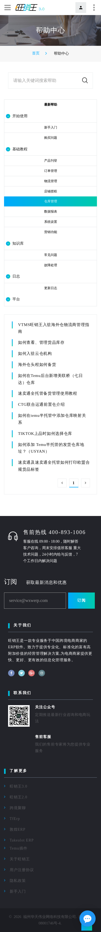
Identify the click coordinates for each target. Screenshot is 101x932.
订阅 (81, 600)
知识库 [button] (15, 243)
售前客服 (43, 737)
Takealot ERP (22, 840)
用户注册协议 (22, 870)
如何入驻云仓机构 (35, 353)
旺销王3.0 (18, 786)
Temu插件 (18, 848)
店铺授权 (50, 191)
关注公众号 (45, 707)
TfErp (15, 819)
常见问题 (50, 255)
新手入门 (50, 127)
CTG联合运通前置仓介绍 (41, 404)
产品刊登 (50, 160)
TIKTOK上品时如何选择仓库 (45, 433)
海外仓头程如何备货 (37, 364)
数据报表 (50, 211)
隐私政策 (18, 881)
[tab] (50, 116)
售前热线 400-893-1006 (54, 532)
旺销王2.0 (18, 797)
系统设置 (50, 222)
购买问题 (50, 138)
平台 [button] (13, 299)
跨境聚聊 (18, 808)
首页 (36, 53)
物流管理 (50, 181)
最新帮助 (50, 104)
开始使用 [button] (16, 116)
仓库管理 (50, 201)
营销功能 (50, 232)
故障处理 (50, 265)
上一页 (62, 483)
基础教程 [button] (16, 149)
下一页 (85, 483)
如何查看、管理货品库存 (41, 342)
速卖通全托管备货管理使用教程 (47, 393)
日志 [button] (13, 276)
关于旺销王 (20, 859)
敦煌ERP (18, 829)
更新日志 (50, 288)
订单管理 (50, 171)
